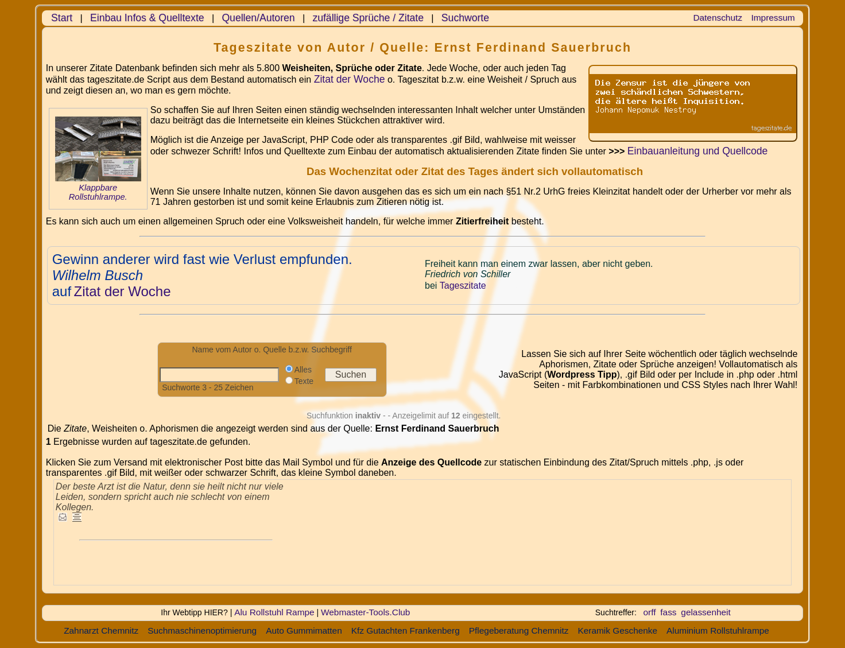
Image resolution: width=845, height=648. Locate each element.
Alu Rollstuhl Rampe (274, 612)
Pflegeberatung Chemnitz (519, 630)
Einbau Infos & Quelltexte (147, 18)
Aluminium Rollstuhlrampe (717, 630)
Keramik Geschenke (617, 630)
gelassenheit (705, 612)
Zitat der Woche (349, 79)
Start (61, 18)
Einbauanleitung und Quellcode (697, 151)
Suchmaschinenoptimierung (202, 630)
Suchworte (465, 18)
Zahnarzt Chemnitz (101, 630)
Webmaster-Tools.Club (365, 612)
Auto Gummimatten (304, 630)
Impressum (773, 17)
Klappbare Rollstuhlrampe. (98, 192)
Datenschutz (717, 17)
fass (668, 612)
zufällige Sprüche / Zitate (368, 18)
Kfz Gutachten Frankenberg (405, 630)
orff (650, 612)
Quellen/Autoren (258, 18)
